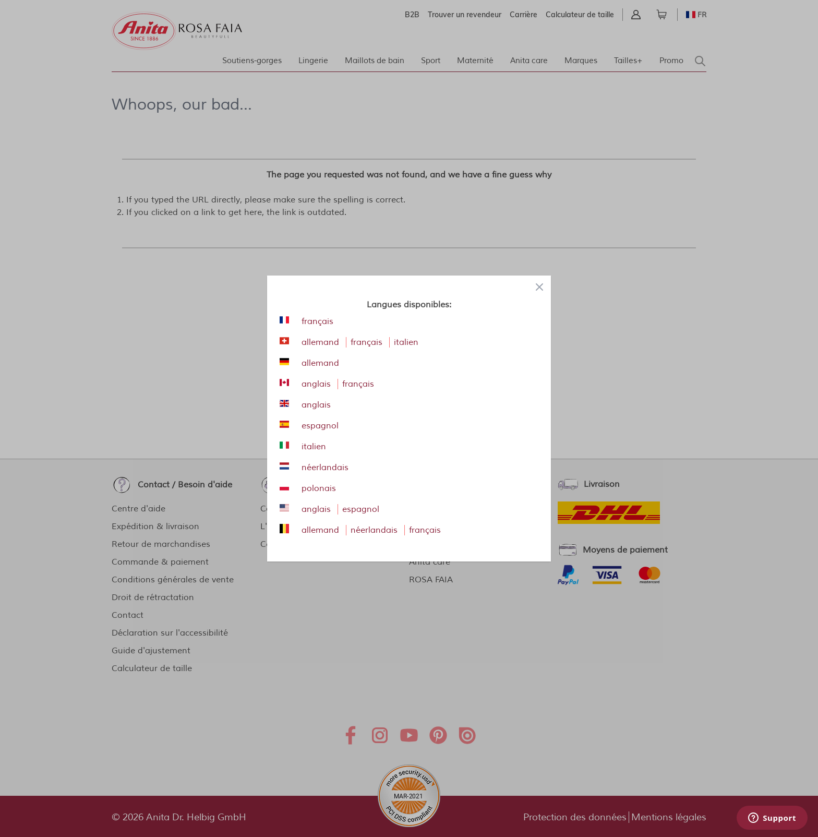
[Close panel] (539, 287)
